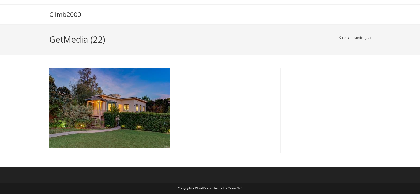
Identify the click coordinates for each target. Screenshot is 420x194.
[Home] (341, 37)
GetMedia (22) (359, 37)
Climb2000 (65, 14)
